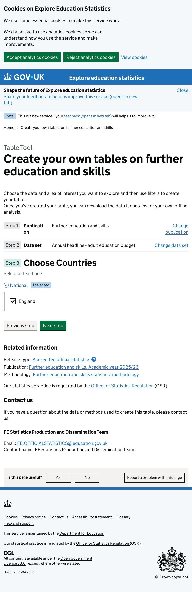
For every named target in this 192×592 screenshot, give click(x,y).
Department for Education (81, 533)
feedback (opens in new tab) (88, 116)
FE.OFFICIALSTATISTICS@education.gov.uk (62, 443)
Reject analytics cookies (91, 57)
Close (182, 90)
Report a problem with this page (154, 477)
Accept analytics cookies (32, 57)
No (92, 477)
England (27, 301)
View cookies (134, 57)
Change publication (176, 229)
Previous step (20, 325)
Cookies (11, 517)
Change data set (171, 245)
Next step (53, 325)
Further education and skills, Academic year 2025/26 (84, 367)
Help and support (19, 523)
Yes (63, 477)
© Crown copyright (171, 577)
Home (9, 127)
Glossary (123, 517)
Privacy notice (33, 517)
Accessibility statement (92, 517)
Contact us (58, 517)
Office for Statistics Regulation (122, 386)
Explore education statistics (106, 77)
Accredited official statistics (64, 359)
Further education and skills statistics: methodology (86, 374)
